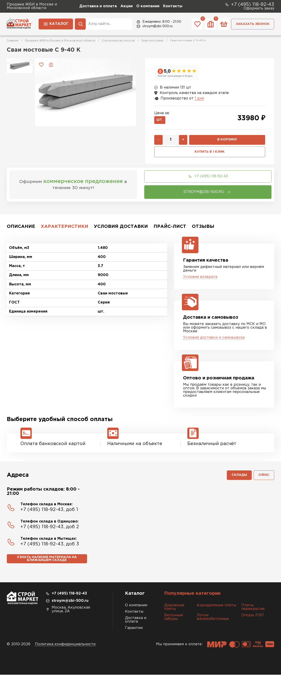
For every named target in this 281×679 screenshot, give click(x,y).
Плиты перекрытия (252, 611)
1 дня (199, 98)
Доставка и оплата (98, 6)
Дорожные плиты (174, 611)
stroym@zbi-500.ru (154, 26)
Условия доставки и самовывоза (213, 340)
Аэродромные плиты (216, 609)
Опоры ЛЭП (252, 619)
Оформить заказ (259, 8)
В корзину (227, 141)
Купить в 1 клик (209, 154)
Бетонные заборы (173, 621)
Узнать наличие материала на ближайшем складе (47, 563)
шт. (161, 121)
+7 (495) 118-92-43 (249, 4)
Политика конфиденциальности (65, 648)
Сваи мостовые (152, 40)
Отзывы (203, 229)
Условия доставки (121, 229)
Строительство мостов (118, 40)
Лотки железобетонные (213, 621)
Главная (12, 40)
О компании (147, 6)
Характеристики (64, 229)
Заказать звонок (252, 24)
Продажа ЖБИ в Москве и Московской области (60, 40)
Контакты (172, 6)
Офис (263, 478)
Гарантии (134, 632)
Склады (237, 478)
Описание (21, 229)
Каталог (55, 23)
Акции (126, 6)
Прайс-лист (170, 229)
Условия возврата (200, 279)
